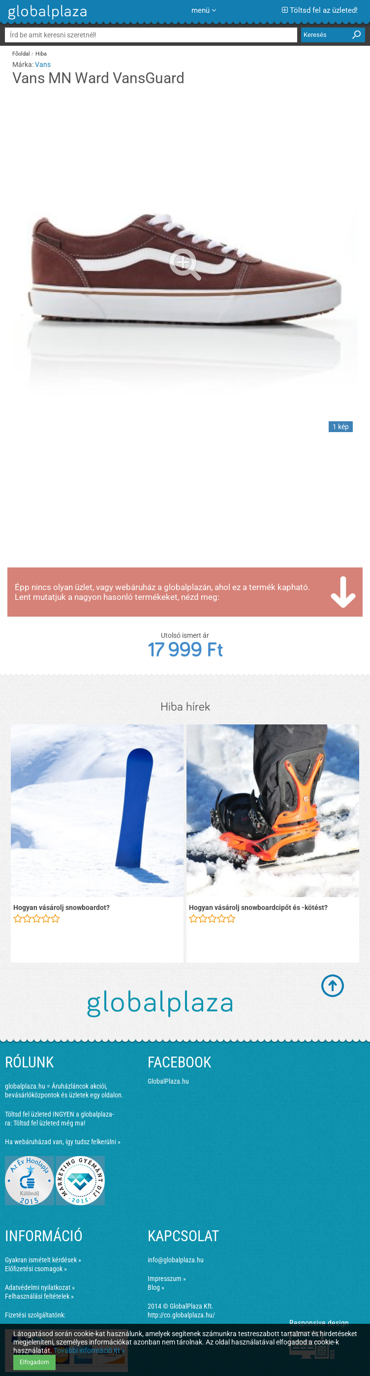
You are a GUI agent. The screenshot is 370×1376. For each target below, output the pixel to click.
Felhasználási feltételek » (39, 1296)
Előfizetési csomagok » (36, 1269)
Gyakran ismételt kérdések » (43, 1260)
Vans (43, 64)
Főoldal (21, 54)
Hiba (41, 54)
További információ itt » (89, 1350)
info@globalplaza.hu (176, 1260)
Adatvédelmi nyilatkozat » (40, 1287)
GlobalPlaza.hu (168, 1081)
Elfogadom (34, 1362)
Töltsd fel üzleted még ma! (49, 1123)
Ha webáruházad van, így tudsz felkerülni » (63, 1142)
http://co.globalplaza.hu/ (181, 1315)
